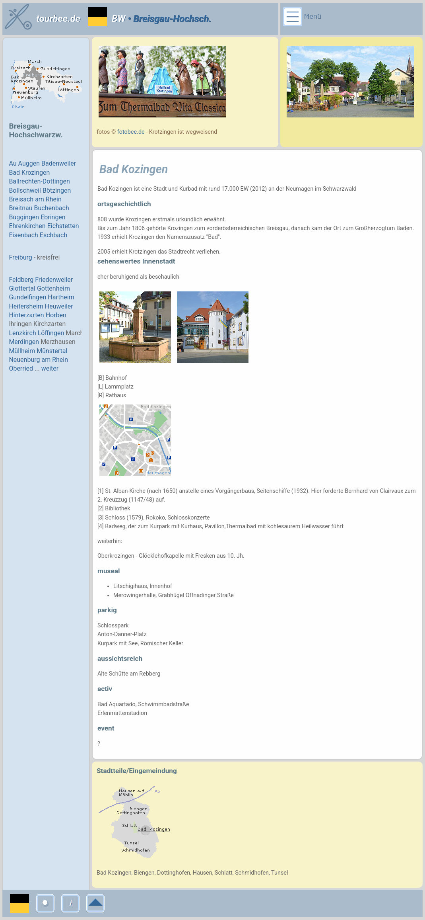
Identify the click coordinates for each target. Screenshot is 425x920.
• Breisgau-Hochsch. (168, 18)
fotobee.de (131, 132)
